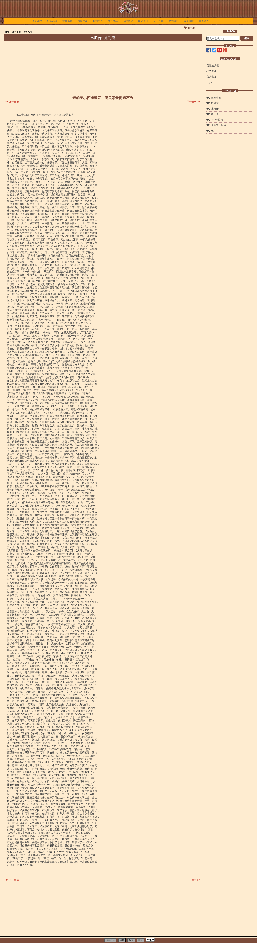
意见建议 (204, 21)
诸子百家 (158, 21)
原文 (140, 940)
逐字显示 (110, 940)
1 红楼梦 (212, 103)
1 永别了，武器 (216, 125)
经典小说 (52, 21)
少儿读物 (37, 21)
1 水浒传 (212, 108)
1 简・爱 (212, 114)
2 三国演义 (213, 97)
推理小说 (83, 21)
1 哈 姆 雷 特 (214, 119)
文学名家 (67, 21)
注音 (131, 940)
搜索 (246, 38)
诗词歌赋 (189, 21)
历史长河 (143, 21)
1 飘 (210, 130)
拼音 (122, 940)
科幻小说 (98, 21)
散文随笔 (173, 21)
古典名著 (28, 32)
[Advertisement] (103, 68)
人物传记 (128, 21)
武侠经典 (113, 21)
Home (6, 32)
